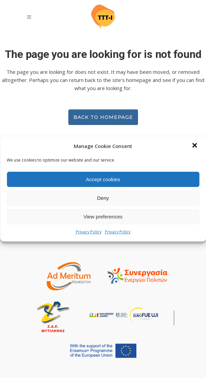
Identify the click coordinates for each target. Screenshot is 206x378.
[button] (195, 146)
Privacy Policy (88, 232)
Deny (103, 198)
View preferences (103, 216)
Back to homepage (103, 117)
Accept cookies (103, 179)
